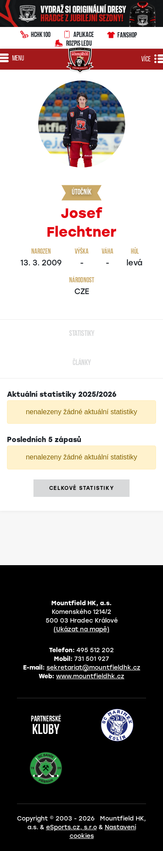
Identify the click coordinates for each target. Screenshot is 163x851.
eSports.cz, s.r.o (71, 827)
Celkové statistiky (81, 488)
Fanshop (121, 33)
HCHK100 (35, 33)
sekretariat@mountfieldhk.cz (93, 667)
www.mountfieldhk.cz (90, 676)
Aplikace (78, 33)
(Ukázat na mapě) (81, 629)
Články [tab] (82, 363)
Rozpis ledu (73, 42)
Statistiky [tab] (81, 334)
